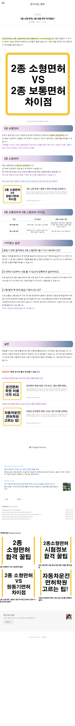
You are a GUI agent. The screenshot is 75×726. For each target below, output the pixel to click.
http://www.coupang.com (12, 466)
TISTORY (37, 637)
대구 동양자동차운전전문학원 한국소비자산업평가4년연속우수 (29, 484)
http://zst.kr (7, 481)
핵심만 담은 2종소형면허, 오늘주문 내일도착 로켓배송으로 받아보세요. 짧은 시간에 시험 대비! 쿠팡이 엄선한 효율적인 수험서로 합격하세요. (37, 473)
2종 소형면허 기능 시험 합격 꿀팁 (11, 510)
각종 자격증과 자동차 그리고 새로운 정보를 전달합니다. (19, 618)
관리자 (44, 637)
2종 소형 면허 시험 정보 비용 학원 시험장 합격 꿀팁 (16, 512)
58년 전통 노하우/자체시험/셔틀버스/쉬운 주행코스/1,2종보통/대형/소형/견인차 (31, 488)
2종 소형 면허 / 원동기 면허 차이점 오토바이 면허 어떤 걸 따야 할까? (30, 181)
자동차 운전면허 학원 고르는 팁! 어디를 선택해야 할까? (24, 404)
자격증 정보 (5, 506)
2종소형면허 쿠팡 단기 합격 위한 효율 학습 (21, 469)
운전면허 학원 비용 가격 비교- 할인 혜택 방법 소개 (22, 378)
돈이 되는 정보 (37, 4)
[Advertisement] (37, 324)
